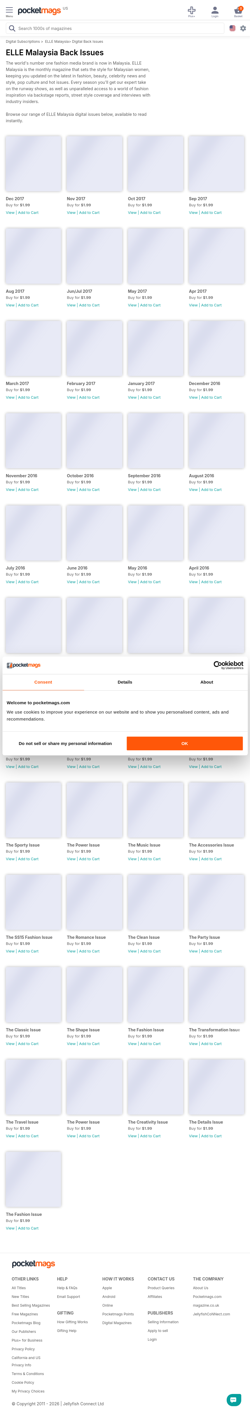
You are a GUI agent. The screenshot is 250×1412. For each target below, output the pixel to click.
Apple (107, 1288)
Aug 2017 (15, 291)
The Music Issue (144, 844)
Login (152, 1339)
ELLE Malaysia (57, 41)
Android (108, 1296)
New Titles (20, 1296)
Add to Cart (28, 212)
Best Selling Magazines (31, 1305)
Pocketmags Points (118, 1314)
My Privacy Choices (28, 1391)
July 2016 (15, 567)
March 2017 (17, 383)
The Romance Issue (86, 937)
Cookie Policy (23, 1382)
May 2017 (137, 291)
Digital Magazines (117, 1323)
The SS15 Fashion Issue (29, 937)
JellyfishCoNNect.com (211, 1314)
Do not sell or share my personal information (65, 743)
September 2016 (144, 475)
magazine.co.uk (206, 1305)
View (10, 212)
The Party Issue (204, 937)
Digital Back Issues (87, 41)
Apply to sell (158, 1330)
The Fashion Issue (146, 1029)
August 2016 (201, 475)
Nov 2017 (76, 198)
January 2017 (141, 383)
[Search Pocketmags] (12, 29)
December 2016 (204, 383)
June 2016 (77, 567)
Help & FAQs (67, 1288)
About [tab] (206, 682)
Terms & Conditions (28, 1374)
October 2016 (80, 475)
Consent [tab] (43, 682)
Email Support (68, 1296)
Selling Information (163, 1322)
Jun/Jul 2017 (79, 291)
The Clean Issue (144, 937)
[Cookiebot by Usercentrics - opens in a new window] (217, 665)
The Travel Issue (22, 1122)
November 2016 (21, 475)
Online (107, 1305)
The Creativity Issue (148, 1122)
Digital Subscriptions (23, 41)
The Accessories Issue (211, 844)
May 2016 (137, 567)
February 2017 (81, 383)
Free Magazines (25, 1314)
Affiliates (155, 1296)
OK (184, 743)
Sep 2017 (198, 198)
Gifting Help (66, 1330)
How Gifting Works (72, 1322)
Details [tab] (125, 682)
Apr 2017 (198, 291)
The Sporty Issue (23, 844)
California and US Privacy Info (26, 1361)
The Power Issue (83, 844)
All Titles (19, 1288)
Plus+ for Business (27, 1340)
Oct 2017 (137, 198)
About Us (200, 1288)
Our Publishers (24, 1331)
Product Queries (161, 1288)
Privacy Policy (23, 1349)
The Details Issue (206, 1122)
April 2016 (199, 567)
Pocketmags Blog (26, 1323)
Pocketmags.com (207, 1296)
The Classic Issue (23, 1029)
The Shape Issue (83, 1029)
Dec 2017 (15, 198)
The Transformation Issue (214, 1029)
